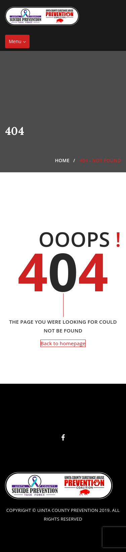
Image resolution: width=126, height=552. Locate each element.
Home (62, 160)
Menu (19, 43)
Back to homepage (63, 343)
